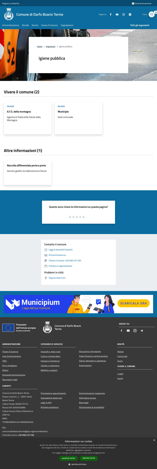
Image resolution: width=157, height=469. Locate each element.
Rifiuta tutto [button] (89, 458)
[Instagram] (122, 14)
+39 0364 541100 (26, 435)
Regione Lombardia (10, 3)
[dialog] (78, 453)
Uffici (4, 360)
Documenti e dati (9, 379)
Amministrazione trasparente (92, 393)
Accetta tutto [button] (68, 458)
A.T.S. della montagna (19, 112)
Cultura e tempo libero (50, 356)
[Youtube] (115, 14)
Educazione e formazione (90, 351)
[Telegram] (128, 14)
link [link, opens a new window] (103, 453)
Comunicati (122, 356)
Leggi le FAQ (46, 402)
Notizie (120, 351)
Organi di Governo (10, 351)
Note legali (83, 402)
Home (39, 46)
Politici (5, 370)
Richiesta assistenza (50, 407)
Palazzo (10, 106)
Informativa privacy (87, 397)
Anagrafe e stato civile (50, 351)
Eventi (120, 378)
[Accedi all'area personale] (142, 3)
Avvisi (120, 360)
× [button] (154, 440)
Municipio (63, 112)
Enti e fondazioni (9, 365)
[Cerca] (151, 14)
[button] (78, 464)
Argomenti (50, 46)
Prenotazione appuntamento (53, 393)
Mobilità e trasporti (49, 370)
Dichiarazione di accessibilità (91, 407)
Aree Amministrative (11, 356)
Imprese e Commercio (50, 360)
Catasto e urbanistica (50, 365)
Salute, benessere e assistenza (92, 360)
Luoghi (120, 373)
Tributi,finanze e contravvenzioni (93, 356)
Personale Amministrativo (13, 374)
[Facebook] (109, 14)
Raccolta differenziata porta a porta (26, 165)
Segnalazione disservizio (51, 397)
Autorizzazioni (85, 365)
